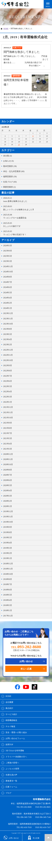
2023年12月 (8, 313)
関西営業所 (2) (9, 187)
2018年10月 (8, 574)
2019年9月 (7, 527)
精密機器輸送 (11, 720)
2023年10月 (8, 324)
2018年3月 (7, 605)
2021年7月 (7, 433)
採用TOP (9, 745)
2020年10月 (8, 464)
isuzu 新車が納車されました (26, 199)
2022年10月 (8, 360)
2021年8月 (7, 428)
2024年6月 (7, 287)
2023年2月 (7, 345)
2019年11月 (8, 517)
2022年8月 (7, 371)
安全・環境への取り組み (16, 732)
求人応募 (33, 837)
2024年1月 (7, 308)
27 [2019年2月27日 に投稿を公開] (19, 145)
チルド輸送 (10, 726)
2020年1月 (7, 506)
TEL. (26, 647)
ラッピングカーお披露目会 (26, 216)
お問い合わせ (26, 661)
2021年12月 (8, 407)
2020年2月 (7, 501)
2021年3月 (7, 449)
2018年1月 (7, 610)
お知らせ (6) (8, 161)
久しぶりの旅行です (26, 224)
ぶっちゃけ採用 (12, 769)
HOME (5, 29)
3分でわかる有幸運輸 (15, 751)
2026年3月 (7, 246)
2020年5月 (7, 485)
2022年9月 (7, 365)
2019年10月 (8, 522)
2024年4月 (7, 298)
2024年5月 (7, 293)
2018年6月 (7, 590)
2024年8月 (7, 277)
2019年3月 (7, 548)
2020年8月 (7, 470)
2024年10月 (8, 272)
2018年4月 (7, 600)
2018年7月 (7, 584)
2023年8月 (7, 329)
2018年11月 (8, 569)
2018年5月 (7, 595)
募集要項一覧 (11, 781)
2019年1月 (7, 558)
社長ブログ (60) (10, 182)
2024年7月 (7, 282)
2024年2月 (7, 303)
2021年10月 (8, 418)
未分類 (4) (7, 156)
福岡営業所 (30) (10, 177)
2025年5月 (7, 256)
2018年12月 (8, 564)
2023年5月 (7, 334)
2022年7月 (7, 376)
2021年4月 (7, 444)
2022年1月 (7, 402)
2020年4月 (7, 491)
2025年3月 (7, 261)
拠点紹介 (9, 708)
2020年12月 (8, 454)
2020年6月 (7, 480)
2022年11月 (8, 355)
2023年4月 (7, 339)
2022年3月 (7, 397)
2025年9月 (7, 251)
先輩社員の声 (11, 775)
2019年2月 (7, 553)
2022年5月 (7, 386)
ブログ (8, 793)
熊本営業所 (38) (10, 166)
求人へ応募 (26, 669)
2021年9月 (7, 423)
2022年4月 (7, 392)
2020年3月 (7, 496)
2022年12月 (8, 350)
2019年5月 (7, 537)
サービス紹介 (11, 714)
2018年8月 (7, 579)
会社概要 (9, 702)
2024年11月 (8, 266)
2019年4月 (7, 543)
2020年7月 (7, 475)
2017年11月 (8, 616)
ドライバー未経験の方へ (16, 757)
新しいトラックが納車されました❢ (26, 208)
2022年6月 (7, 381)
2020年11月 (8, 459)
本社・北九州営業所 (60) (13, 171)
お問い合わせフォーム (15, 738)
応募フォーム (11, 787)
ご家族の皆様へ (12, 763)
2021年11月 (8, 412)
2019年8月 (7, 532)
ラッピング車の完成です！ (26, 232)
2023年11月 (8, 319)
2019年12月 (8, 511)
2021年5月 (7, 438)
